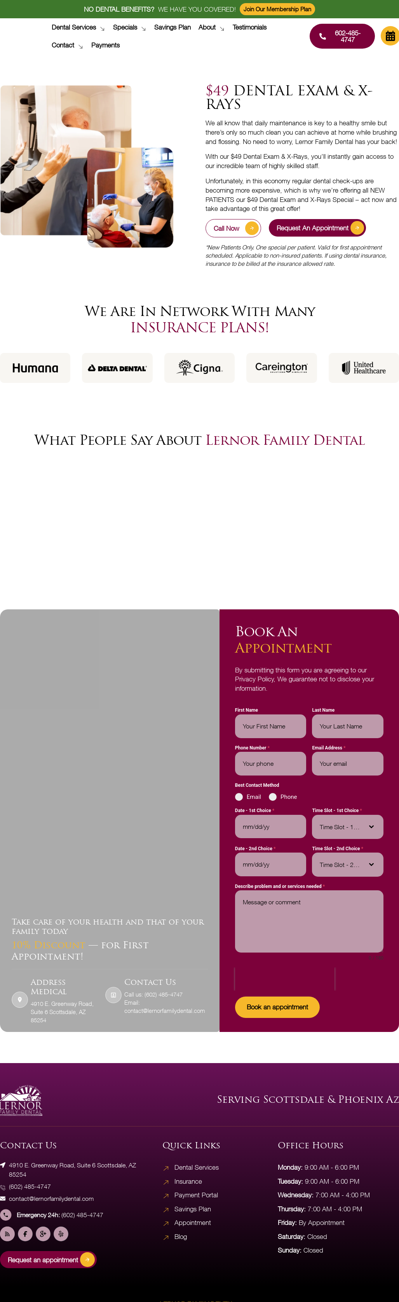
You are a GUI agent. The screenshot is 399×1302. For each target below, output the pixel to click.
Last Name (323, 711)
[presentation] (285, 979)
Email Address (328, 748)
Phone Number (252, 748)
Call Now (236, 228)
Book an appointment (277, 1008)
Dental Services (80, 27)
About (213, 27)
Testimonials (250, 27)
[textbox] (340, 827)
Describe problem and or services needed (280, 887)
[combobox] (347, 827)
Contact (69, 45)
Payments (105, 45)
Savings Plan (172, 27)
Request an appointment (320, 228)
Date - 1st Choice (254, 811)
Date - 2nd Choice (255, 849)
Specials (131, 27)
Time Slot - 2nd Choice (337, 849)
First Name (246, 711)
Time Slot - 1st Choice (337, 811)
